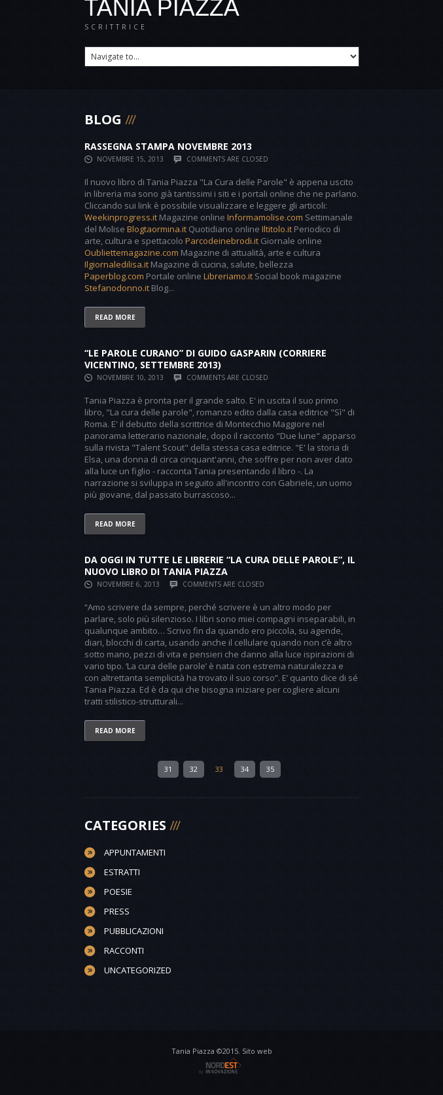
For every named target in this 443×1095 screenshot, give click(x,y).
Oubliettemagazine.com (131, 252)
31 (168, 769)
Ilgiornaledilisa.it (116, 264)
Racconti (124, 950)
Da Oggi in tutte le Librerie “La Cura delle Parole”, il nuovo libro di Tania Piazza (219, 565)
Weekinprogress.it (120, 217)
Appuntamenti (135, 852)
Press (117, 911)
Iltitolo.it (277, 229)
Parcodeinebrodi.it (221, 241)
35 (270, 769)
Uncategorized (137, 970)
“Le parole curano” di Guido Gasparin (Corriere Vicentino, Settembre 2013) (205, 359)
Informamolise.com (265, 217)
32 (194, 769)
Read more (115, 317)
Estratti (122, 872)
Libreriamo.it (228, 276)
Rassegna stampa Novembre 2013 (168, 146)
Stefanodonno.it (116, 288)
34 (245, 769)
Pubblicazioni (134, 931)
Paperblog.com (114, 276)
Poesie (118, 891)
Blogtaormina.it (156, 229)
